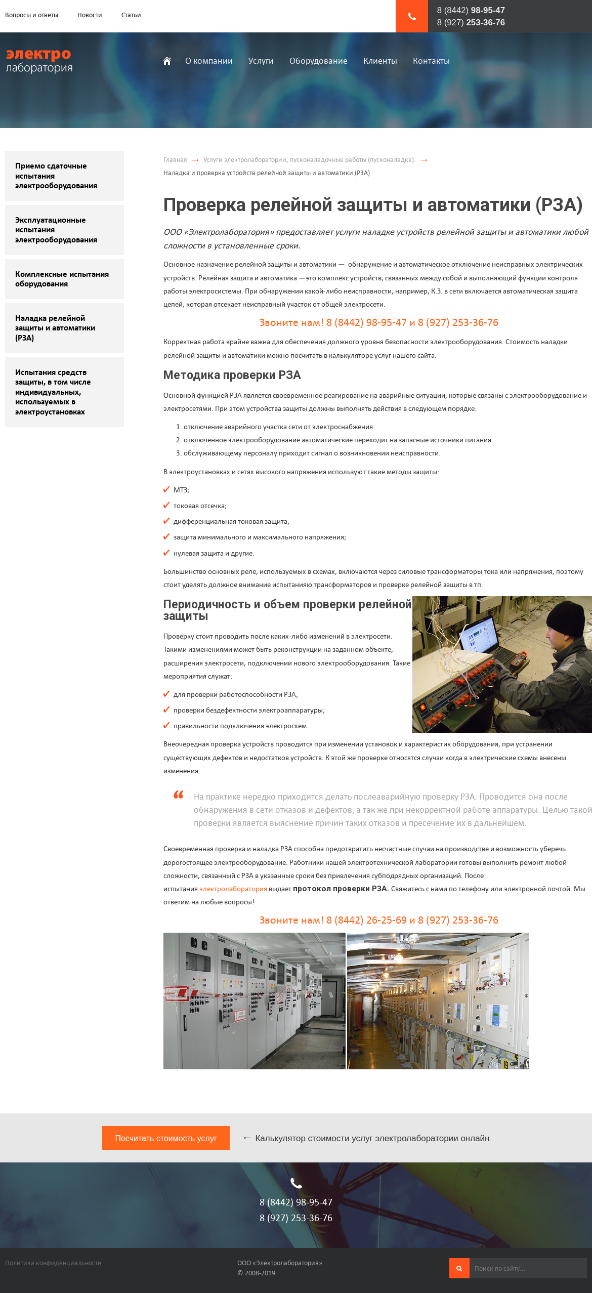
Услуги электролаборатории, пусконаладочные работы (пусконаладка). (309, 159)
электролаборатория (233, 888)
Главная (175, 159)
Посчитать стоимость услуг (166, 1138)
